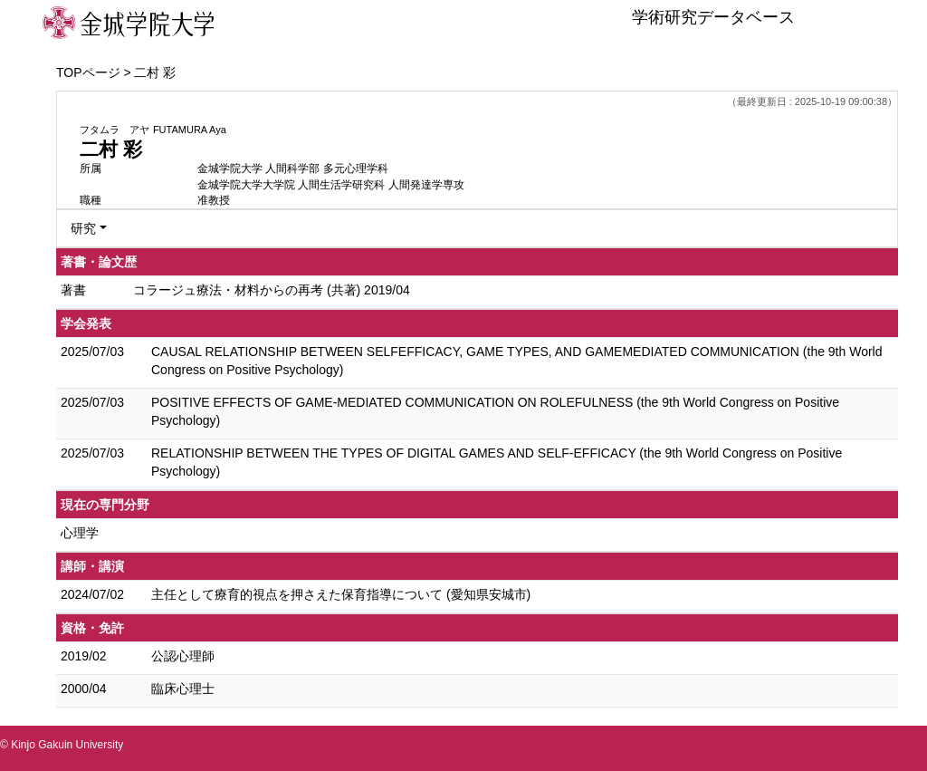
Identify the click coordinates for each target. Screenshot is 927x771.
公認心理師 (183, 656)
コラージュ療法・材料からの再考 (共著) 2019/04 (271, 290)
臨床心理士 (183, 688)
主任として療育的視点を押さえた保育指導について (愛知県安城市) (340, 594)
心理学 (80, 532)
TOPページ (88, 72)
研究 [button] (83, 228)
